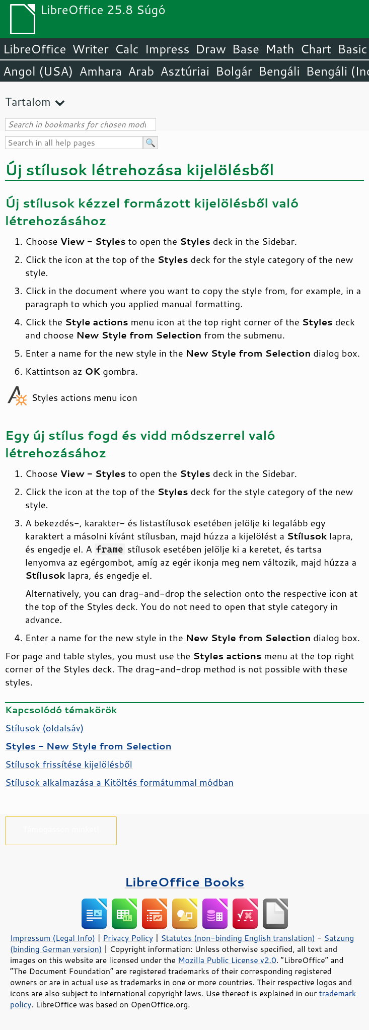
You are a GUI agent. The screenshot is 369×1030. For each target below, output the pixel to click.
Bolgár (233, 71)
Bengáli (279, 71)
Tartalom (28, 101)
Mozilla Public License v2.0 (227, 960)
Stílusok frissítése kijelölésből (68, 764)
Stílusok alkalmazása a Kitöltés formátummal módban (119, 782)
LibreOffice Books (185, 881)
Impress (167, 48)
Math (279, 48)
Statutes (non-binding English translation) (238, 937)
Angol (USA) (38, 71)
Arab (141, 71)
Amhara (100, 71)
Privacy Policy (128, 937)
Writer (90, 48)
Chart (315, 48)
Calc (127, 48)
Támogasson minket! (61, 829)
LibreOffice (34, 48)
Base (245, 48)
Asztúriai (184, 71)
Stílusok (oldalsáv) (44, 727)
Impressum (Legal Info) (52, 937)
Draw (210, 48)
